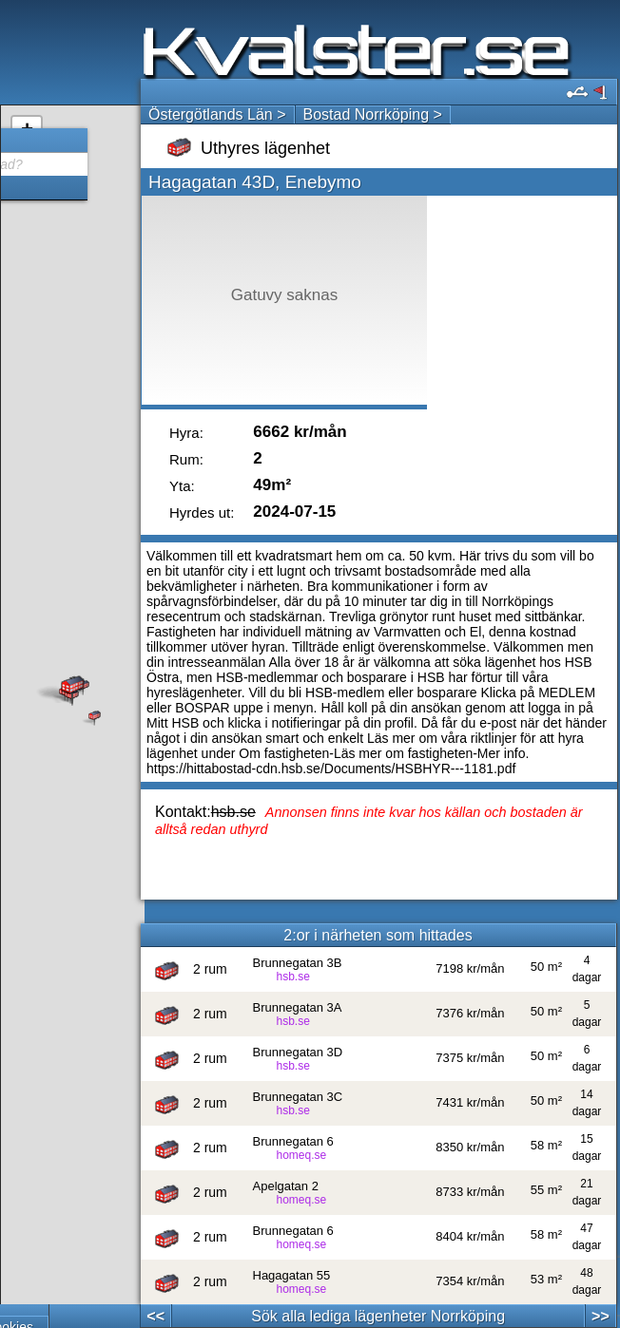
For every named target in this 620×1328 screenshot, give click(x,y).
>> (600, 1316)
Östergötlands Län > (217, 114)
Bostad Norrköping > (372, 114)
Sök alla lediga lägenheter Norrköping (378, 1316)
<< (155, 1316)
